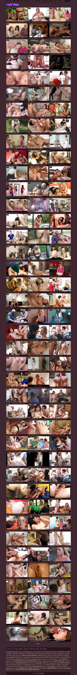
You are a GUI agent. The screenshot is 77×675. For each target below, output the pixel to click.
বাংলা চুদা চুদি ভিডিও (35, 657)
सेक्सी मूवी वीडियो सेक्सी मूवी (21, 663)
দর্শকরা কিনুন (41, 673)
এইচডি (16, 1)
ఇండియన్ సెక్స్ (18, 659)
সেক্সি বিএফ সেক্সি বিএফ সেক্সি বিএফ (61, 655)
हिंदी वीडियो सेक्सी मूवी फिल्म (33, 669)
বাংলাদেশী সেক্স (61, 651)
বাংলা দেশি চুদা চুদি (46, 651)
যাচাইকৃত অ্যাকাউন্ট (54, 1)
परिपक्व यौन (24, 655)
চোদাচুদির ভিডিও (27, 664)
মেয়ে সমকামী (61, 1)
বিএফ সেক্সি (12, 3)
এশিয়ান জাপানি (47, 1)
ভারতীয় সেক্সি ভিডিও (54, 657)
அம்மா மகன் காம (40, 664)
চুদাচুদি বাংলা (45, 663)
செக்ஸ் (16, 668)
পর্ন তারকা (44, 666)
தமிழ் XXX (8, 651)
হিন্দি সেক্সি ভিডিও (45, 657)
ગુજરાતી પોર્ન (36, 668)
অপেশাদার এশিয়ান (10, 1)
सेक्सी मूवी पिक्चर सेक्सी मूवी (31, 661)
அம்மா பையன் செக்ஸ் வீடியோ (50, 659)
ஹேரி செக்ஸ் (11, 669)
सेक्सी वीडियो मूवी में (23, 668)
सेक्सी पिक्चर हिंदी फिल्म (52, 668)
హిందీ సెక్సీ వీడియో (51, 666)
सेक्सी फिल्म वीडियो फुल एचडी (21, 669)
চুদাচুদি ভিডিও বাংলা (16, 651)
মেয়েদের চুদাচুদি (25, 651)
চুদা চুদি (33, 664)
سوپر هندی (49, 655)
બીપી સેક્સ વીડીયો (41, 661)
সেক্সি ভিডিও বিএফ (42, 655)
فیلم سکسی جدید (32, 659)
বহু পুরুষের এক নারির (22, 1)
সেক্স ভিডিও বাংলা (19, 657)
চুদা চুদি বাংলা (53, 653)
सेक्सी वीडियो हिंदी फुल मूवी (59, 661)
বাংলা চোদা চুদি (45, 653)
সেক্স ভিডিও (25, 659)
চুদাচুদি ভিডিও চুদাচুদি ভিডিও (18, 653)
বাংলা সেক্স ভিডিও (10, 659)
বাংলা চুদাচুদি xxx (10, 657)
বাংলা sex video (38, 663)
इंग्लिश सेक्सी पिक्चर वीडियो (19, 661)
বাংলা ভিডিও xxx (17, 666)
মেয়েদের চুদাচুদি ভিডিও (65, 657)
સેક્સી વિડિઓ (43, 668)
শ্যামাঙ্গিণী (41, 1)
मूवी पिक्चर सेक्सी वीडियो (32, 655)
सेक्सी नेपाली (62, 663)
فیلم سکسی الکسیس (54, 663)
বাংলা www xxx (63, 659)
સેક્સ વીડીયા (65, 664)
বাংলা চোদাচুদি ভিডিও (27, 666)
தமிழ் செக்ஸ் (50, 661)
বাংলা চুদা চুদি (12, 663)
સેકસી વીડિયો (60, 668)
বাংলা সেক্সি (30, 663)
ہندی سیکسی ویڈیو (16, 655)
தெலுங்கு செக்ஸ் (10, 668)
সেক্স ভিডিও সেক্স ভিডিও (61, 666)
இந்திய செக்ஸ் (9, 661)
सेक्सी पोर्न (67, 663)
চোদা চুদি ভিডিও (60, 653)
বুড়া (37, 1)
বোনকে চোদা (54, 651)
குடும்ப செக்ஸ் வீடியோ (35, 651)
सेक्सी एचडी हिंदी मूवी (37, 666)
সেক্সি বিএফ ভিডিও (30, 653)
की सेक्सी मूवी (30, 668)
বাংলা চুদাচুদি (38, 653)
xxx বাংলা (39, 659)
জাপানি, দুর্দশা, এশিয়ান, (31, 1)
